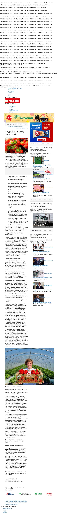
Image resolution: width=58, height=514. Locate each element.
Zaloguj (9, 95)
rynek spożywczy (17, 500)
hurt (19, 501)
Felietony (11, 109)
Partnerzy (5, 512)
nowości (12, 502)
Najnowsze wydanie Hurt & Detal (15, 88)
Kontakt (9, 94)
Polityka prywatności (7, 508)
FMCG (15, 501)
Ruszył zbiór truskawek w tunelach (16, 126)
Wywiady (11, 112)
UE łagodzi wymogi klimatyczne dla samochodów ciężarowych (42, 224)
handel (6, 501)
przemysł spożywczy (19, 502)
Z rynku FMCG (12, 106)
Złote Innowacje (11, 89)
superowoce (9, 500)
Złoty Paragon (11, 91)
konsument (11, 501)
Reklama (10, 92)
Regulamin (5, 509)
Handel (10, 105)
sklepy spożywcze (14, 504)
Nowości (11, 107)
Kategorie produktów (13, 110)
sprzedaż (23, 500)
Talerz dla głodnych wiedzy (21, 128)
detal (22, 501)
